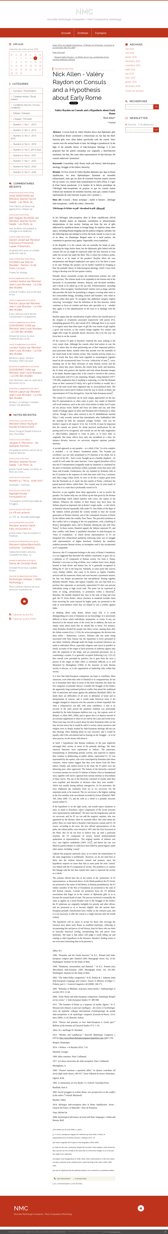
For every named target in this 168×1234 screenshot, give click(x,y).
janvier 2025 (131, 82)
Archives (82, 33)
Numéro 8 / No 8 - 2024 (24, 166)
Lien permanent (62, 1179)
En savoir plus (115, 1232)
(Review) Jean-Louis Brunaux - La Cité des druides (25, 284)
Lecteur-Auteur (18, 281)
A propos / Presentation (24, 90)
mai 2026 (129, 49)
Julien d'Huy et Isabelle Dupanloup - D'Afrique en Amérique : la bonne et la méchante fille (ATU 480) (83, 46)
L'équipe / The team (22, 118)
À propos (100, 33)
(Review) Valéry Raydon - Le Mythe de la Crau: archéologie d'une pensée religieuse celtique (81, 58)
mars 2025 (130, 77)
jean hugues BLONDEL (22, 217)
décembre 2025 (132, 61)
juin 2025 (129, 73)
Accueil (66, 33)
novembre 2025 (132, 65)
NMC (84, 11)
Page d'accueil (59, 52)
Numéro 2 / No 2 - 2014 (24, 130)
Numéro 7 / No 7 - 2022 (24, 160)
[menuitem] (66, 32)
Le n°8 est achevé (19, 512)
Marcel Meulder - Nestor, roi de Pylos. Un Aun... (22, 265)
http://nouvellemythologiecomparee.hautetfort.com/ (81, 1038)
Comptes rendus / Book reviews (23, 98)
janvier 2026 (131, 57)
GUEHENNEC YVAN (20, 325)
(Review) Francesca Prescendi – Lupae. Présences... (24, 243)
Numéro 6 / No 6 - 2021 (24, 155)
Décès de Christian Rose (23, 563)
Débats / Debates (21, 113)
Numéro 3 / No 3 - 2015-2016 (24, 137)
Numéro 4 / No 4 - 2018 (24, 144)
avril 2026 (129, 53)
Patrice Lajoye (17, 303)
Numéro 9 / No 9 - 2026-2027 (26, 480)
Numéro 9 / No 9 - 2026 (24, 172)
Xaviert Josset (17, 239)
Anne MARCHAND (19, 195)
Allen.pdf (100, 208)
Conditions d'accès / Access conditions (25, 106)
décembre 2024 (132, 86)
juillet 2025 (130, 69)
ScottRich (14, 262)
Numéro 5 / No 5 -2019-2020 (27, 149)
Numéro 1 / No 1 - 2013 (24, 124)
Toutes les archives (134, 91)
